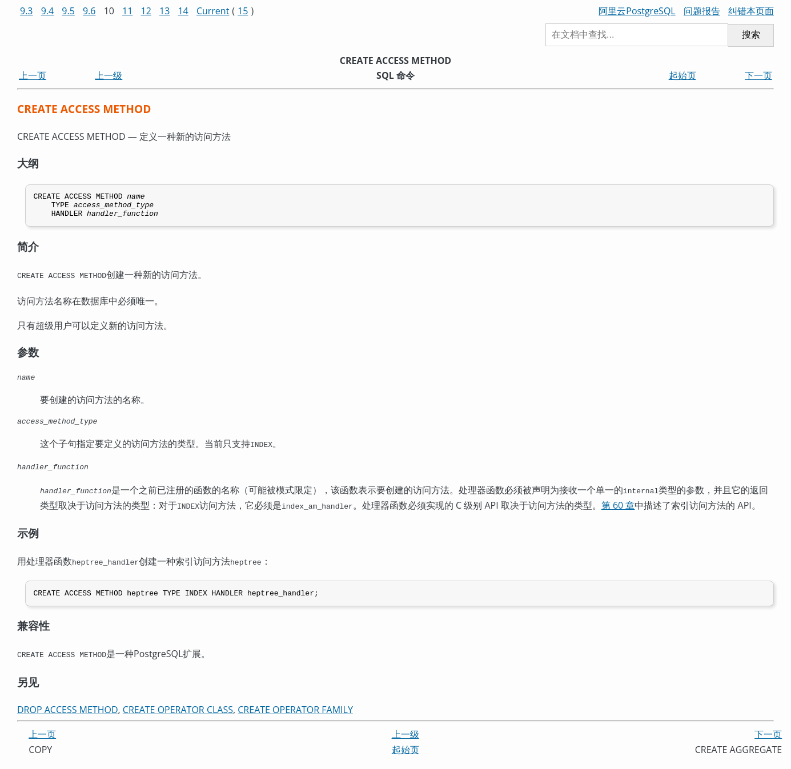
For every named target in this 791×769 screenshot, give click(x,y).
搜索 (751, 34)
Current (212, 11)
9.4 (47, 11)
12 (146, 11)
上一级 (108, 75)
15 (243, 11)
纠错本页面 (751, 11)
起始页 (682, 75)
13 (164, 11)
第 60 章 (618, 512)
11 (127, 11)
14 (183, 11)
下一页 (758, 75)
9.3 (26, 11)
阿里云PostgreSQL (637, 11)
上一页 (32, 75)
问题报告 (702, 11)
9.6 (89, 11)
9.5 (68, 11)
